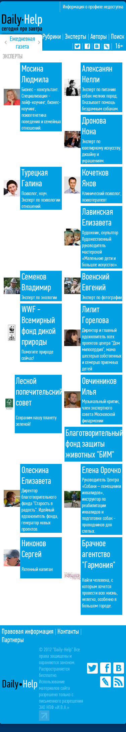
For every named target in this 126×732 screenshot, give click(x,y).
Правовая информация (27, 631)
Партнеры (13, 640)
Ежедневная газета (22, 42)
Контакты (68, 631)
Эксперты (75, 36)
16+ (119, 46)
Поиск (117, 36)
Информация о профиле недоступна (93, 6)
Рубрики (51, 36)
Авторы (98, 36)
